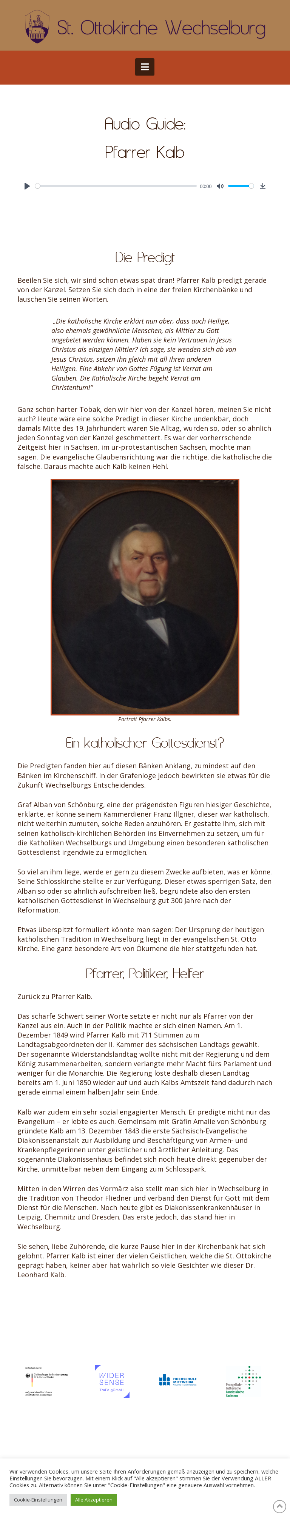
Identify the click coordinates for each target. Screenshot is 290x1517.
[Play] (27, 186)
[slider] (116, 186)
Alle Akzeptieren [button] (94, 1499)
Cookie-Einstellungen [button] (38, 1499)
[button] (144, 67)
